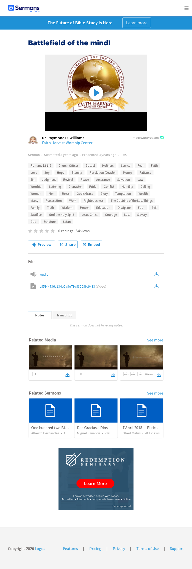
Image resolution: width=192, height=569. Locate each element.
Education (103, 208)
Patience (145, 172)
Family (35, 208)
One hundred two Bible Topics (56, 427)
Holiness (108, 165)
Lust (127, 215)
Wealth (143, 194)
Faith (154, 165)
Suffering (55, 186)
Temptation (123, 194)
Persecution (54, 201)
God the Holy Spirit (61, 215)
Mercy (34, 201)
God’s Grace (85, 194)
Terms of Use (147, 548)
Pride (92, 186)
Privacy (119, 548)
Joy (47, 172)
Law (140, 179)
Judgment (49, 179)
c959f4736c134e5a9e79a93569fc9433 (73, 286)
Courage (111, 215)
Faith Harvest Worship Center (67, 142)
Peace (84, 179)
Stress (65, 194)
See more (155, 339)
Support (177, 548)
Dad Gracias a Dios (92, 427)
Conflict (109, 186)
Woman (35, 194)
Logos (39, 548)
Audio (44, 274)
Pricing (95, 548)
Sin (32, 179)
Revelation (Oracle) (103, 172)
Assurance (103, 179)
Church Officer (68, 165)
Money (127, 172)
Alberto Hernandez (45, 433)
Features (70, 548)
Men (51, 194)
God (33, 222)
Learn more (137, 23)
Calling (145, 186)
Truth (50, 208)
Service (125, 165)
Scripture (50, 222)
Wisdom (67, 208)
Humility (127, 186)
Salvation (123, 179)
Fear (141, 165)
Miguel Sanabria (88, 433)
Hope (60, 172)
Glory (104, 194)
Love (33, 172)
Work (72, 201)
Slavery (142, 215)
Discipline (124, 208)
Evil (154, 208)
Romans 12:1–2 (40, 165)
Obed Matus (131, 433)
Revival (68, 179)
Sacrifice (36, 215)
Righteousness (93, 201)
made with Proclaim (148, 138)
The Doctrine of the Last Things (131, 201)
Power (84, 208)
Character (75, 186)
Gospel (90, 165)
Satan (67, 222)
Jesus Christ (90, 215)
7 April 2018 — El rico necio (145, 427)
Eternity (77, 172)
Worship (36, 186)
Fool (141, 208)
